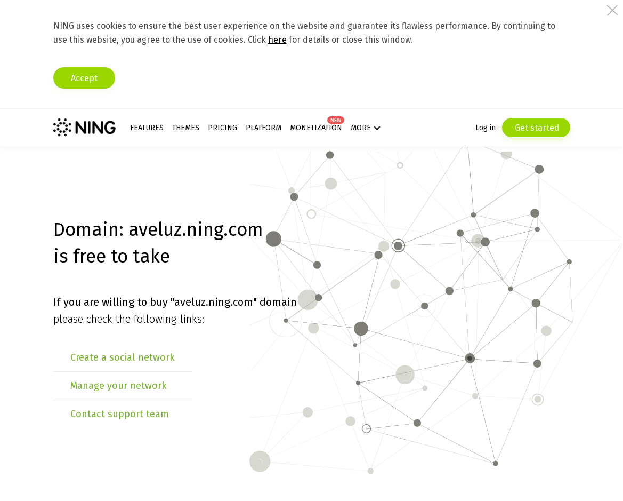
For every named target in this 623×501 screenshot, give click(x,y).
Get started (536, 128)
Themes (185, 127)
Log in (485, 127)
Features (147, 127)
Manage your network (118, 386)
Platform (263, 127)
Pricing (222, 127)
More (361, 127)
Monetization (316, 127)
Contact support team (119, 414)
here (277, 40)
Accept (84, 78)
